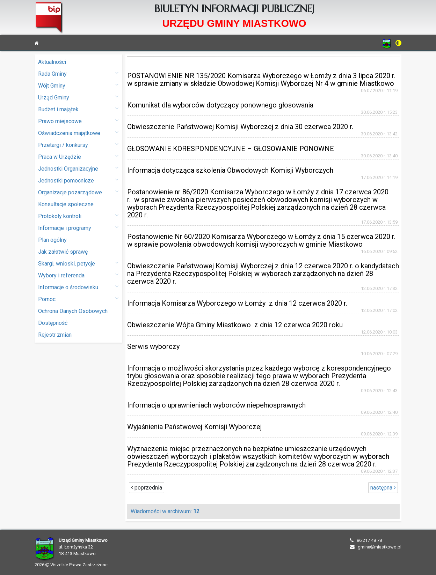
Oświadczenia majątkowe (78, 132)
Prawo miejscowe (78, 121)
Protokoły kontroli (78, 215)
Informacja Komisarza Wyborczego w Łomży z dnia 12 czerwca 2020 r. (237, 303)
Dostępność (52, 323)
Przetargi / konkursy (78, 144)
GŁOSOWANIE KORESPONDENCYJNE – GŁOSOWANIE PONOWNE (230, 148)
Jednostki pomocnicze (78, 180)
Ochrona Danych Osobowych (73, 311)
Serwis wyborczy (153, 346)
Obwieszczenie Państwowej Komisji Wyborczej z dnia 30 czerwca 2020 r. (240, 126)
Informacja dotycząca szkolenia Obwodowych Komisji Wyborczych (230, 170)
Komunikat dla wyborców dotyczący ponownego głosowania (220, 105)
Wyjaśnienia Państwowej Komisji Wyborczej (194, 427)
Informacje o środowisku (78, 287)
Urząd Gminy (78, 97)
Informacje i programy (78, 227)
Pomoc (78, 299)
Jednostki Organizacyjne (78, 168)
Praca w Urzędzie (78, 156)
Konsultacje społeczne (66, 204)
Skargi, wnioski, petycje (78, 263)
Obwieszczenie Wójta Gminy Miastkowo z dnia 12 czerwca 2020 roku (235, 325)
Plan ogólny (52, 240)
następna (383, 487)
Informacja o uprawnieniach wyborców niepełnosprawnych (216, 405)
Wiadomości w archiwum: (165, 511)
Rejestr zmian (55, 334)
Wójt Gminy (78, 85)
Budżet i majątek (78, 109)
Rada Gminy (78, 73)
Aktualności (52, 62)
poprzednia (146, 487)
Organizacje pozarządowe (78, 192)
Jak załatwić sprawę (63, 251)
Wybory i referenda (78, 275)
